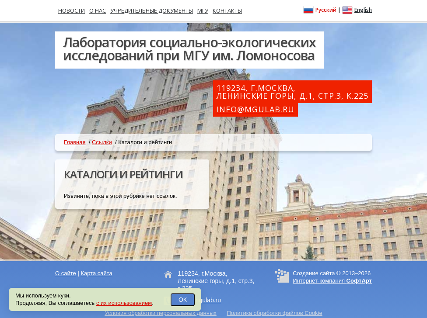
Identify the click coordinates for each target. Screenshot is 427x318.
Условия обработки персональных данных (161, 313)
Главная (74, 142)
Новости (71, 10)
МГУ (202, 10)
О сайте (65, 273)
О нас (97, 10)
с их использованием (124, 303)
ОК (182, 299)
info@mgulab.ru (255, 109)
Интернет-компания (332, 280)
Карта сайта (96, 273)
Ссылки (102, 142)
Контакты (227, 10)
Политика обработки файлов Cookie (274, 313)
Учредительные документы (151, 10)
